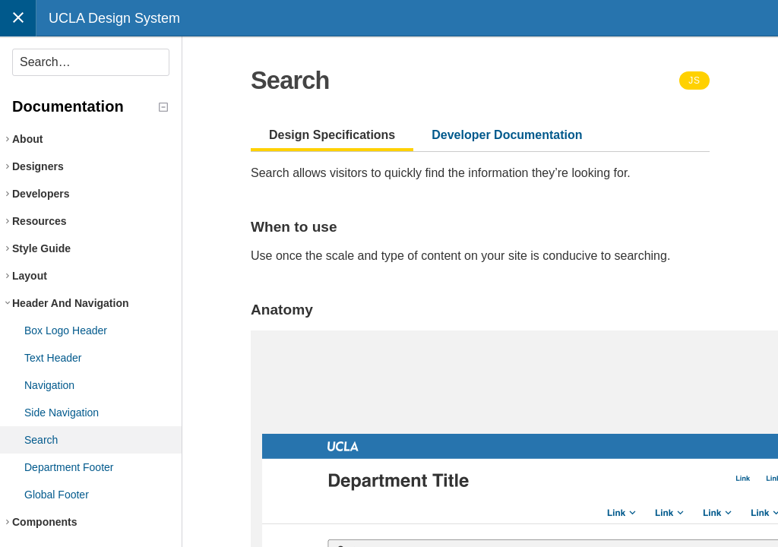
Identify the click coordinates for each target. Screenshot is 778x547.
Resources (39, 221)
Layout (29, 276)
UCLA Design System (114, 18)
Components (44, 522)
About (27, 139)
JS (694, 80)
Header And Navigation (70, 303)
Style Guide (41, 248)
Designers (38, 166)
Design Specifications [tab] (332, 134)
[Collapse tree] (163, 107)
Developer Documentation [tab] (507, 134)
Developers (40, 194)
